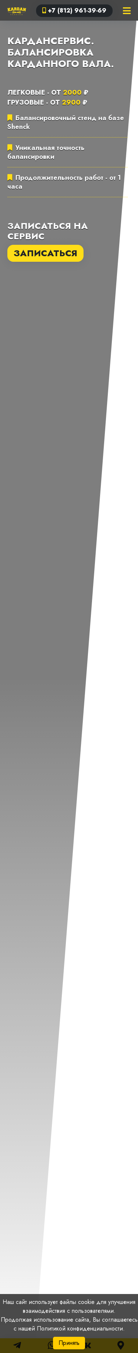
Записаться (45, 253)
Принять (69, 1343)
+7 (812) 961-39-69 (74, 10)
